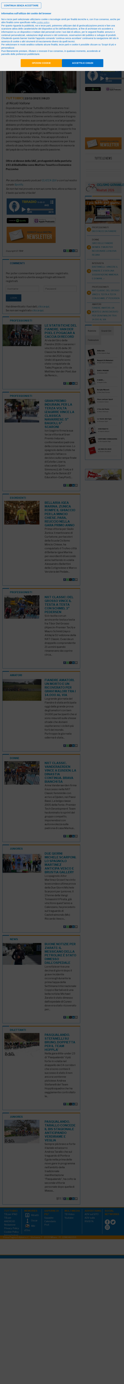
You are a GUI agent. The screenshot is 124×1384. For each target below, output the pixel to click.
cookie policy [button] (42, 22)
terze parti (46, 25)
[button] (21, 5)
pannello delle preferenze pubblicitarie (20, 54)
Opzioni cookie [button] (41, 63)
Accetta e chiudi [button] (82, 63)
